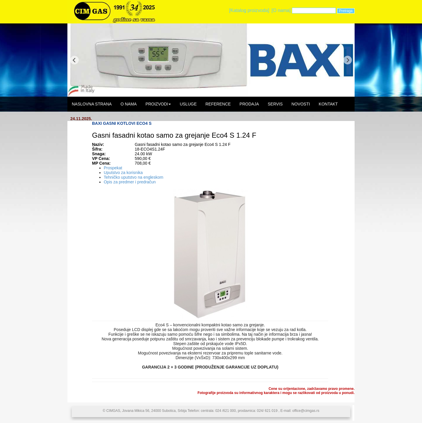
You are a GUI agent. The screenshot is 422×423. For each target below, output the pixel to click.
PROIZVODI (158, 104)
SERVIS (275, 104)
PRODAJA (249, 104)
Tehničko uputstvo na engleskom (133, 177)
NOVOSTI (301, 104)
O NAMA (128, 104)
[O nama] (281, 10)
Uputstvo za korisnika (123, 172)
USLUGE (188, 104)
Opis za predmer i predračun (130, 182)
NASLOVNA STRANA (92, 104)
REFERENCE (218, 104)
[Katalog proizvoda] (249, 10)
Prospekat (113, 168)
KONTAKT (328, 104)
